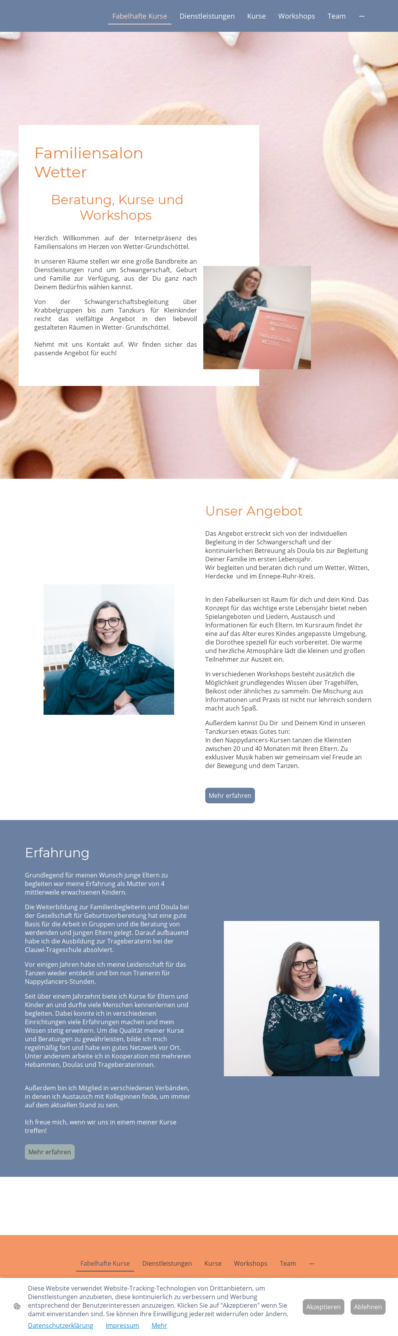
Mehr (159, 1325)
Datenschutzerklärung (60, 1325)
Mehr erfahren (230, 795)
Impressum (122, 1325)
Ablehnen (368, 1307)
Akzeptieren (323, 1307)
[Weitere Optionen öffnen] (362, 16)
